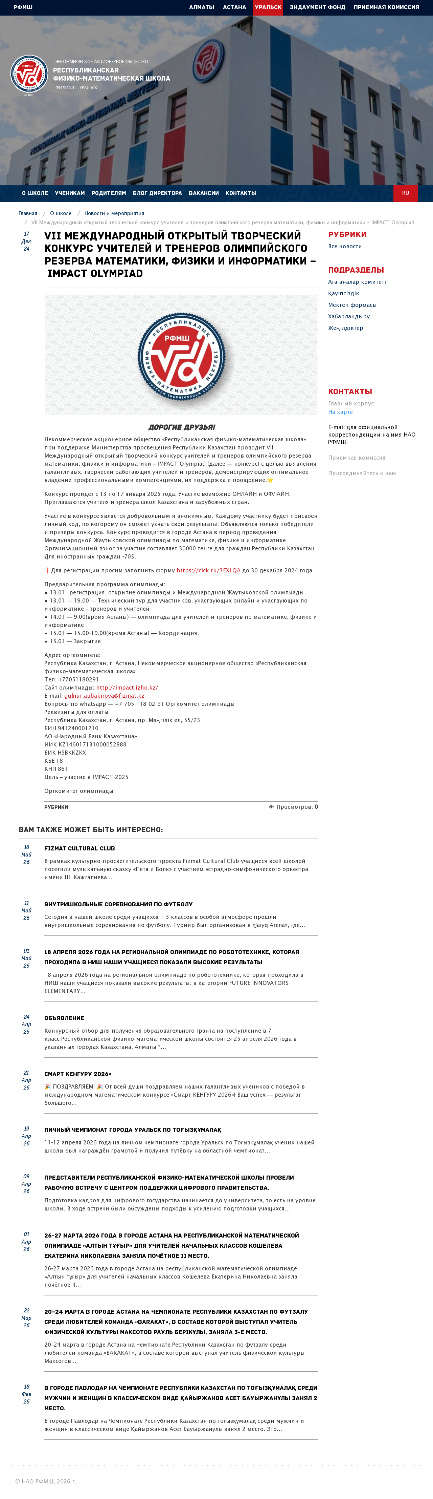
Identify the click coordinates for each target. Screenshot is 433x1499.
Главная (28, 213)
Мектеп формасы (352, 305)
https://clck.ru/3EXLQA (209, 570)
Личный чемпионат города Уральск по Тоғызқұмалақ (133, 1130)
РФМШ (29, 75)
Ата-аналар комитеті (357, 282)
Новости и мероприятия (114, 213)
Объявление (64, 1018)
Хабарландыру (349, 316)
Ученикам (70, 193)
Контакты (241, 193)
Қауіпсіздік (343, 293)
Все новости (345, 246)
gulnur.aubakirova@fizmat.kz (104, 696)
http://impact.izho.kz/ (127, 688)
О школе (35, 193)
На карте (340, 412)
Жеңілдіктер (345, 328)
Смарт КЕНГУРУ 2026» (78, 1074)
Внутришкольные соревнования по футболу (118, 905)
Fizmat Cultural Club (79, 849)
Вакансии (204, 193)
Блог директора (157, 193)
